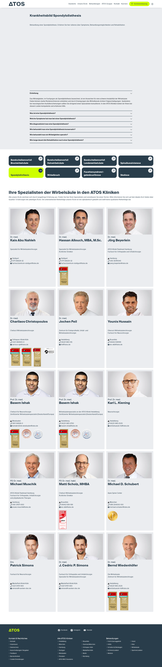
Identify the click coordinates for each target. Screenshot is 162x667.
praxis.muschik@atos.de (21, 507)
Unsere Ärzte (82, 4)
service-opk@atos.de (20, 345)
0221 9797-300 (18, 586)
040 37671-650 (18, 505)
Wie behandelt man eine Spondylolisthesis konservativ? (52, 129)
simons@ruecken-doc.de (21, 588)
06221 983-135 (66, 342)
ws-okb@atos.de (116, 345)
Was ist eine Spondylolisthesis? (43, 113)
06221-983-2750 (67, 423)
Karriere (124, 4)
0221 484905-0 (18, 342)
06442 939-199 (67, 505)
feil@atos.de (65, 345)
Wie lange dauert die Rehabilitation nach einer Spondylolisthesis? (57, 140)
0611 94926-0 (17, 423)
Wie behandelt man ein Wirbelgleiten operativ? (49, 135)
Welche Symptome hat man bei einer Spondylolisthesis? (53, 119)
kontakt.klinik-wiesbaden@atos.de (25, 426)
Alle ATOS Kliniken (65, 639)
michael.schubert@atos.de (120, 507)
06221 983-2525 (116, 586)
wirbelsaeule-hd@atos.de (119, 426)
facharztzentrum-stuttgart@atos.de (25, 263)
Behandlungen (112, 639)
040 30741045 (115, 261)
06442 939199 (115, 342)
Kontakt (117, 4)
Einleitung (34, 93)
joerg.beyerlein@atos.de (119, 263)
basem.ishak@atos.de (69, 426)
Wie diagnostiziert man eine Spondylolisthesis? (49, 124)
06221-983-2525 (116, 423)
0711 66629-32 (17, 261)
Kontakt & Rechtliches (18, 639)
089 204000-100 (116, 505)
